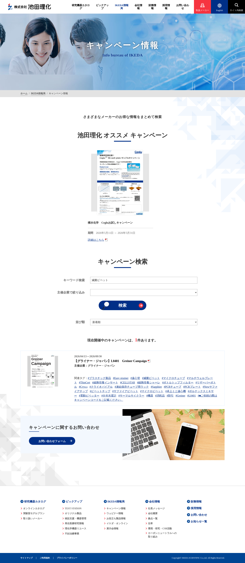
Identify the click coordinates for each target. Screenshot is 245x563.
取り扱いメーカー (32, 518)
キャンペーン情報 (116, 508)
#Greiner (180, 395)
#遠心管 (135, 378)
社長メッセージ (156, 508)
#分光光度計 (108, 395)
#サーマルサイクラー (131, 395)
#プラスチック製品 (99, 378)
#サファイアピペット (125, 391)
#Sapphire (156, 386)
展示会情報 (112, 528)
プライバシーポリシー (67, 558)
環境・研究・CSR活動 (160, 528)
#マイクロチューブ (173, 378)
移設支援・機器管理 (75, 518)
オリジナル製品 (73, 513)
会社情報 (138, 7)
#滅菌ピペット (151, 378)
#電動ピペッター (89, 395)
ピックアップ (102, 7)
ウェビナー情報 (115, 513)
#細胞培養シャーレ (148, 382)
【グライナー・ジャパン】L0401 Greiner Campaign (110, 361)
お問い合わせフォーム (52, 441)
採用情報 (166, 7)
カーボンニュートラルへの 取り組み (162, 535)
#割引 (170, 395)
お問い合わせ (182, 7)
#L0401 (191, 395)
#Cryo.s (83, 386)
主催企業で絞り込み (71, 292)
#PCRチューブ (172, 386)
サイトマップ (26, 558)
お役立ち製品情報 (116, 518)
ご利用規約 (45, 558)
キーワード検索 (74, 280)
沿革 (150, 523)
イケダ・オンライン (117, 523)
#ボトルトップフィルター (177, 382)
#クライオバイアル (101, 386)
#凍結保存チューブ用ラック (132, 386)
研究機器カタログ (81, 7)
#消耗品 (160, 395)
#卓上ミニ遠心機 (175, 391)
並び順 (80, 322)
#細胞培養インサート (105, 382)
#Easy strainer (120, 378)
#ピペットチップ (100, 391)
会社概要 (153, 513)
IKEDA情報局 (121, 7)
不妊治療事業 (72, 533)
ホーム (24, 93)
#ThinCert (84, 382)
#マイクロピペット (151, 391)
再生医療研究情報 (74, 523)
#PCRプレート (192, 386)
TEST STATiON (73, 508)
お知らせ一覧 (199, 521)
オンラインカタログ (34, 508)
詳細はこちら (96, 239)
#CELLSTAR (127, 382)
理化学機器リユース (75, 528)
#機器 (149, 395)
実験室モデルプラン (34, 513)
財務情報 (152, 7)
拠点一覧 (153, 518)
